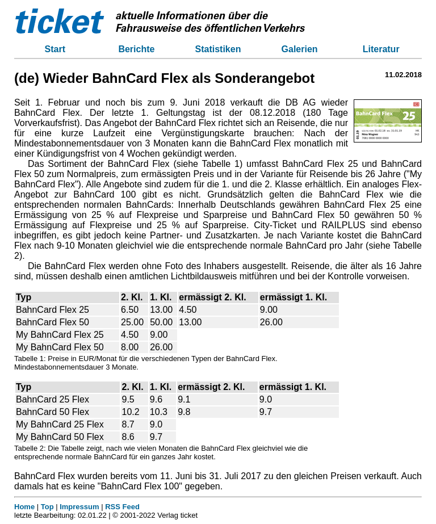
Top (47, 506)
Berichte (136, 49)
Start (55, 49)
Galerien (300, 49)
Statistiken (218, 49)
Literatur (381, 49)
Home (24, 506)
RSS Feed (122, 506)
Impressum (79, 506)
